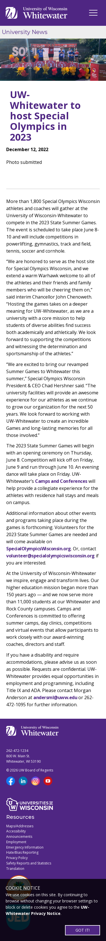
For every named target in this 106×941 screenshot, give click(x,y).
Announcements (19, 836)
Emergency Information (25, 847)
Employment (16, 842)
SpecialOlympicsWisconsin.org (38, 548)
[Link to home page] (36, 13)
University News (24, 32)
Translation (15, 868)
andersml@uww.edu (55, 697)
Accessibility (16, 831)
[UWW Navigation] (93, 12)
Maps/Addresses (19, 826)
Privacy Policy (17, 857)
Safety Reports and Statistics (28, 863)
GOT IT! (82, 930)
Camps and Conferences (61, 481)
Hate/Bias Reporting (22, 852)
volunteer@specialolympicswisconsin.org (50, 556)
